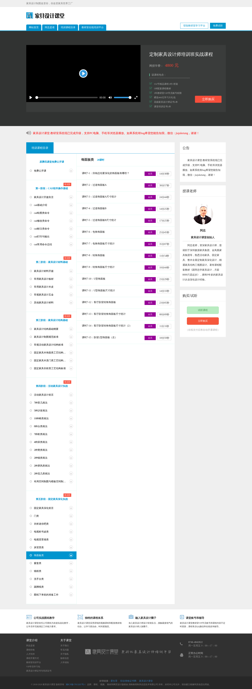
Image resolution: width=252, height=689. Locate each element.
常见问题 (64, 650)
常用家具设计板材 (44, 279)
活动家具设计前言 (44, 395)
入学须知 (64, 662)
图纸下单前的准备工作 (46, 594)
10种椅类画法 (41, 418)
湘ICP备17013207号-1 (76, 684)
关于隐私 (64, 654)
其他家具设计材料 (44, 302)
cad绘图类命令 (42, 213)
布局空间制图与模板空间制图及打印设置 (55, 481)
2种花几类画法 (42, 473)
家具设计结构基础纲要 (46, 329)
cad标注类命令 (42, 228)
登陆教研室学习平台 (194, 25)
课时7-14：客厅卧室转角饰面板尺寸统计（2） (107, 325)
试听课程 (203, 310)
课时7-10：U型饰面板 (93, 278)
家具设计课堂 (146, 681)
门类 (36, 516)
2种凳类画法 (40, 450)
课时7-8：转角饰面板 (93, 255)
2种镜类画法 (40, 458)
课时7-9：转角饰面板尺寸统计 (98, 267)
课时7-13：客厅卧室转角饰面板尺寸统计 (104, 314)
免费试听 (218, 25)
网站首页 (34, 27)
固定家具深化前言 (44, 508)
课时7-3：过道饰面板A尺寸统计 (99, 196)
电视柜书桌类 (41, 531)
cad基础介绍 (40, 205)
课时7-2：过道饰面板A (94, 185)
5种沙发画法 (40, 410)
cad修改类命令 (42, 221)
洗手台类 (39, 579)
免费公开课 (40, 170)
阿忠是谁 (50, 27)
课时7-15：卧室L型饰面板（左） (99, 337)
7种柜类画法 (40, 434)
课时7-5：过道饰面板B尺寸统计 (99, 220)
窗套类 (37, 563)
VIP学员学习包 (33, 666)
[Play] (83, 73)
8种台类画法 (40, 426)
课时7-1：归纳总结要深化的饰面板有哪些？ (105, 173)
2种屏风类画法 (42, 465)
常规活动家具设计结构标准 (48, 344)
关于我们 (64, 645)
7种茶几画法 (40, 402)
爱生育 (114, 681)
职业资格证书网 (128, 681)
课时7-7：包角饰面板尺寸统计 (98, 243)
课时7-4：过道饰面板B (94, 208)
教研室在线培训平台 (93, 27)
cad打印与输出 (42, 236)
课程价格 (30, 650)
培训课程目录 (68, 27)
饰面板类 (39, 555)
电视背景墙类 (41, 539)
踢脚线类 (39, 587)
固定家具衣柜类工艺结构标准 (50, 368)
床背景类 (39, 547)
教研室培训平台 (33, 662)
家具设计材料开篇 (44, 271)
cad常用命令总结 (43, 244)
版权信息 (64, 658)
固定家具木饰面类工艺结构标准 (51, 352)
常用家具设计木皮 (44, 287)
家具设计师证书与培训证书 (38, 671)
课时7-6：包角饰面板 (93, 232)
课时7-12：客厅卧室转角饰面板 (99, 302)
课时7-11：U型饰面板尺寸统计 (98, 290)
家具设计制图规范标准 (46, 337)
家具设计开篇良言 (44, 197)
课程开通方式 (32, 658)
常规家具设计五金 (44, 294)
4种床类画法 (40, 442)
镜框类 (37, 571)
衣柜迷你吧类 (41, 524)
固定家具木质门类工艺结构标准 (51, 360)
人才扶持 (30, 654)
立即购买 (208, 99)
